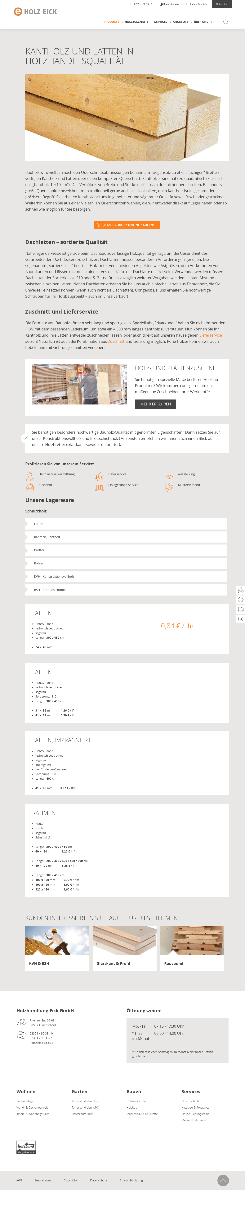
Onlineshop (222, 4)
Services (160, 22)
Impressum (43, 1180)
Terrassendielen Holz (85, 1101)
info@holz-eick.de (41, 1043)
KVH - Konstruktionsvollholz (54, 577)
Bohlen (39, 563)
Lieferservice (210, 335)
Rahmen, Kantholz (47, 537)
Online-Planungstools (195, 1114)
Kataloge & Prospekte (195, 1107)
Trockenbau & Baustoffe (142, 1114)
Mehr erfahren (155, 404)
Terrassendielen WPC (85, 1107)
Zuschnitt (116, 341)
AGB (19, 1180)
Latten (38, 524)
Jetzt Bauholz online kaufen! (129, 225)
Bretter (39, 550)
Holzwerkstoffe (136, 1101)
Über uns (201, 22)
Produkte (111, 22)
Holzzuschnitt (137, 22)
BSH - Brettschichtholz (50, 590)
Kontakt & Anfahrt (197, 4)
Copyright (70, 1180)
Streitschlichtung (131, 1180)
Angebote (180, 22)
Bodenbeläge (24, 1101)
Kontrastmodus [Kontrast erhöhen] (171, 4)
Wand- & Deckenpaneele (32, 1107)
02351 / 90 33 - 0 (141, 4)
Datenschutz (98, 1180)
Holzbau (132, 1107)
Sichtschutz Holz (82, 1114)
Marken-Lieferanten (194, 1120)
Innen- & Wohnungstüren (33, 1114)
